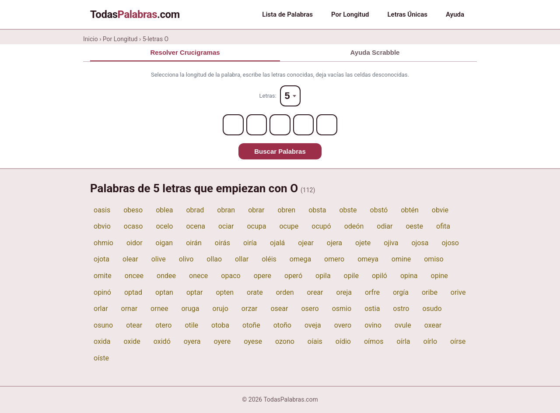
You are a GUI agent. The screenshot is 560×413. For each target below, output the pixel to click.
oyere (222, 342)
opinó (102, 292)
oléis (269, 259)
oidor (134, 243)
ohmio (103, 243)
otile (191, 325)
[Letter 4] (303, 125)
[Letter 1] (232, 125)
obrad (195, 210)
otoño (282, 325)
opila (323, 276)
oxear (432, 325)
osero (309, 309)
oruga (190, 309)
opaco (230, 276)
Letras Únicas (407, 14)
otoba (220, 325)
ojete (363, 243)
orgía (401, 292)
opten (225, 292)
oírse (458, 342)
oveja (312, 325)
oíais (315, 342)
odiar (384, 226)
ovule (403, 325)
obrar (256, 210)
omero (334, 259)
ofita (443, 226)
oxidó (162, 342)
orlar (101, 309)
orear (315, 292)
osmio (341, 309)
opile (351, 276)
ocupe (288, 226)
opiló (379, 276)
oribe (430, 292)
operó (293, 276)
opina (409, 276)
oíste (101, 358)
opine (439, 276)
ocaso (133, 226)
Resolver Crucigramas (185, 52)
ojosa (419, 243)
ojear (306, 243)
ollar (241, 259)
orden (285, 292)
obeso (133, 210)
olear (130, 259)
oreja (344, 292)
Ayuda (455, 14)
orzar (250, 309)
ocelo (164, 226)
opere (262, 276)
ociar (226, 226)
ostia (372, 309)
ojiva (391, 243)
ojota (101, 259)
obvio (102, 226)
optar (194, 292)
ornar (129, 309)
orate (255, 292)
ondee (166, 276)
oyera (192, 342)
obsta (317, 210)
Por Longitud (350, 14)
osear (279, 309)
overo (343, 325)
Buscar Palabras (280, 151)
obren (286, 210)
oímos (374, 342)
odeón (354, 226)
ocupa (256, 226)
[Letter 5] (327, 125)
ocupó (321, 226)
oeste (414, 226)
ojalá (277, 243)
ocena (195, 226)
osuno (103, 325)
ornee (159, 309)
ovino (373, 325)
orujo (220, 309)
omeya (367, 259)
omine (401, 259)
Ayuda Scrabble (375, 52)
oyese (253, 342)
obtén (410, 210)
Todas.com (135, 14)
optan (164, 292)
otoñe (251, 325)
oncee (134, 276)
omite (103, 276)
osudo (431, 309)
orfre (372, 292)
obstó (379, 210)
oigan (164, 243)
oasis (102, 210)
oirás (222, 243)
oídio (343, 342)
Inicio (90, 38)
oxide (132, 342)
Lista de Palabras (287, 14)
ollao (214, 259)
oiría (250, 243)
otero (163, 325)
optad (133, 292)
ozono (284, 342)
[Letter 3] (280, 125)
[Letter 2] (256, 125)
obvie (440, 210)
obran (226, 210)
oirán (194, 243)
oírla (403, 342)
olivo (186, 259)
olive (158, 259)
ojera (334, 243)
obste (348, 210)
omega (300, 259)
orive (458, 292)
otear (134, 325)
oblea (164, 210)
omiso (433, 259)
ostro (401, 309)
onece (198, 276)
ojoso (449, 243)
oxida (102, 342)
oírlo (431, 342)
